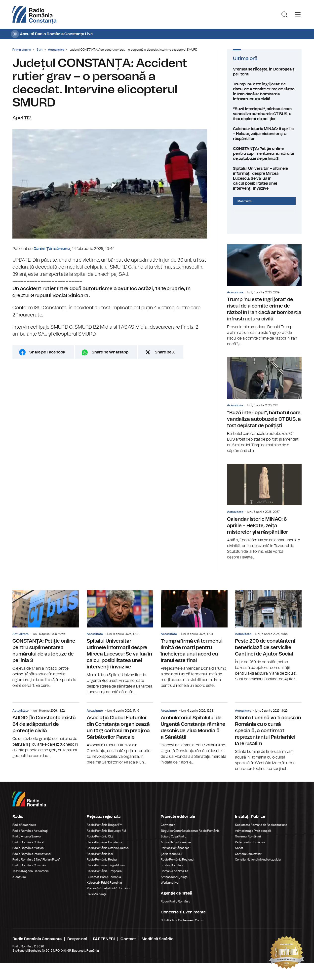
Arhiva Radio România (176, 842)
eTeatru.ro (19, 876)
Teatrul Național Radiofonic (30, 870)
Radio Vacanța (97, 894)
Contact (128, 939)
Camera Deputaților (248, 853)
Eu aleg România (172, 865)
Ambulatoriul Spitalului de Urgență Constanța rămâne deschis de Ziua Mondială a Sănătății (194, 734)
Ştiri (39, 49)
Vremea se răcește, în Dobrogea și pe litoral (264, 71)
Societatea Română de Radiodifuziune (261, 824)
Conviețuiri (168, 824)
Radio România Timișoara (104, 870)
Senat (239, 847)
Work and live (169, 882)
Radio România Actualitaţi (30, 830)
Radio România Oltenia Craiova (108, 847)
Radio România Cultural (28, 842)
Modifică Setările (157, 939)
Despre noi (77, 939)
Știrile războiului (171, 853)
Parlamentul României (250, 842)
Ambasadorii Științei (174, 876)
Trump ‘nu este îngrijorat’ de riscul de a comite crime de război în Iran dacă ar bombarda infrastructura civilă (264, 91)
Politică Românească (175, 847)
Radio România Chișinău (29, 865)
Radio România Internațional (31, 853)
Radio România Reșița (102, 859)
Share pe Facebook (47, 352)
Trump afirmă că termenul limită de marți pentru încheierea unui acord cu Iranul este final (194, 639)
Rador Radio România (175, 901)
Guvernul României (248, 836)
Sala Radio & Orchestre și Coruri (182, 920)
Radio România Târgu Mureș (106, 865)
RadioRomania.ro (24, 824)
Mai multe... (245, 201)
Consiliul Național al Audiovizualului (258, 859)
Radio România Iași (100, 853)
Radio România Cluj (100, 836)
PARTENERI (104, 939)
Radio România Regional (177, 859)
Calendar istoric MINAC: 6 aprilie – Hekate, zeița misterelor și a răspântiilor (264, 134)
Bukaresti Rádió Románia (104, 876)
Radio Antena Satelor (26, 836)
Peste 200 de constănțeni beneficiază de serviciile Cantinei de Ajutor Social (268, 636)
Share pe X (165, 352)
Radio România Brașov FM (104, 824)
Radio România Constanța (104, 842)
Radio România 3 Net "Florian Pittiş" (36, 859)
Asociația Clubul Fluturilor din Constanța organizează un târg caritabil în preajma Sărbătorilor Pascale (120, 734)
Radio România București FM (106, 830)
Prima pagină (21, 49)
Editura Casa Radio (173, 836)
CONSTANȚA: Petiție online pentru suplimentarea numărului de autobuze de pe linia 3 (264, 154)
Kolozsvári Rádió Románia (104, 882)
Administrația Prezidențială (253, 830)
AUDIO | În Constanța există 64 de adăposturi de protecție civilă (45, 731)
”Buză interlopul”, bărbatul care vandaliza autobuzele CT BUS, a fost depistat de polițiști (264, 114)
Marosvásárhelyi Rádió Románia (108, 888)
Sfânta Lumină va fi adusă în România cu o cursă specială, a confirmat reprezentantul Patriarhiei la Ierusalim (268, 737)
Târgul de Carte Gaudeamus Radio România (190, 830)
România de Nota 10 (174, 870)
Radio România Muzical (28, 847)
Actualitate (56, 49)
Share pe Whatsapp (110, 352)
